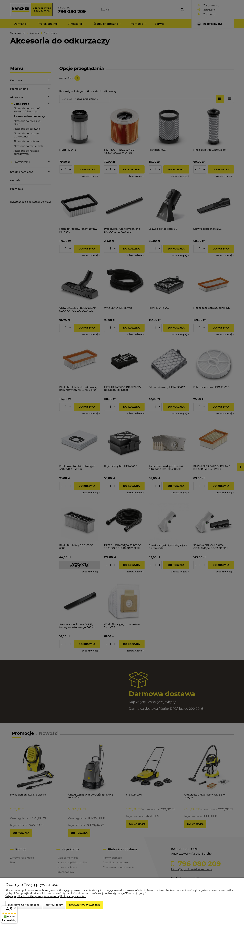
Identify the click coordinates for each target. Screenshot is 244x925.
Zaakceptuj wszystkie (84, 904)
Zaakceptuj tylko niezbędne (23, 904)
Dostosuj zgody (54, 904)
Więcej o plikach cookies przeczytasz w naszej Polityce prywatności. (45, 896)
